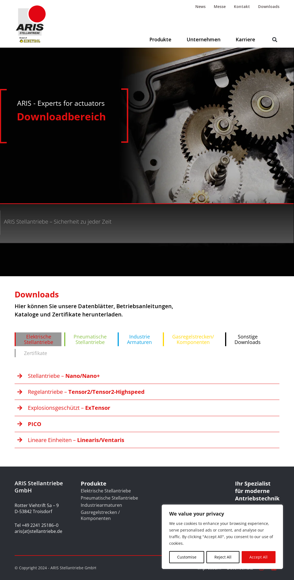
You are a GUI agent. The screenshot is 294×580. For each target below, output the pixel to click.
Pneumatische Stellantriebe (109, 498)
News (200, 6)
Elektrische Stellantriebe (106, 491)
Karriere (245, 39)
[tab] (38, 339)
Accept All (258, 557)
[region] (222, 537)
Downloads (268, 6)
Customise (186, 557)
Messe (220, 6)
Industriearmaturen (101, 505)
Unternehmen (203, 39)
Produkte (160, 39)
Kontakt (242, 6)
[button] (274, 39)
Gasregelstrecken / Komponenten (100, 515)
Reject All (222, 557)
